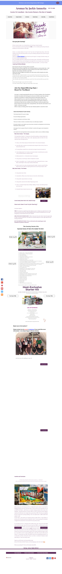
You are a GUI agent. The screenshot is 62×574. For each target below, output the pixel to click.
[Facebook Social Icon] (2, 279)
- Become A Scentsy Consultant (29, 552)
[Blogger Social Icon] (2, 295)
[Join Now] (44, 201)
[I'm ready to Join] (44, 430)
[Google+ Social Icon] (2, 282)
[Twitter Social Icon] (2, 292)
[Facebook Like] (8, 563)
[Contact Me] (12, 296)
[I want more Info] (44, 364)
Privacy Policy (34, 558)
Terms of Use (27, 558)
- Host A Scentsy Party (17, 552)
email (26, 329)
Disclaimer (31, 558)
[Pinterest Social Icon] (2, 285)
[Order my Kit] (13, 237)
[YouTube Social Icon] (2, 289)
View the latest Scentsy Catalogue (42, 552)
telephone (31, 329)
